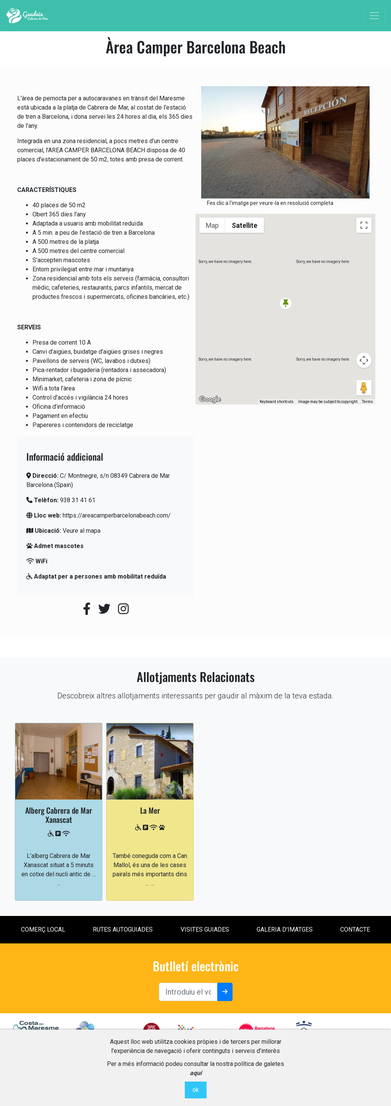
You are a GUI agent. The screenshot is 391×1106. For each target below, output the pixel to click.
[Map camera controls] (364, 360)
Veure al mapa (81, 530)
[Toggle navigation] (374, 15)
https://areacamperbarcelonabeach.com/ (117, 515)
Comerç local (43, 929)
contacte (355, 929)
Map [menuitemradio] (212, 225)
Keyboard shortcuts (277, 402)
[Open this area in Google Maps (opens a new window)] (210, 400)
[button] (285, 303)
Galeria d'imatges (285, 929)
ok (195, 1089)
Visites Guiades (205, 929)
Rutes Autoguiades (123, 929)
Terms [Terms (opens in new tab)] (367, 402)
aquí (196, 1073)
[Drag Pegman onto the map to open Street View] (364, 387)
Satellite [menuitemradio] (244, 225)
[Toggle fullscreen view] (364, 225)
